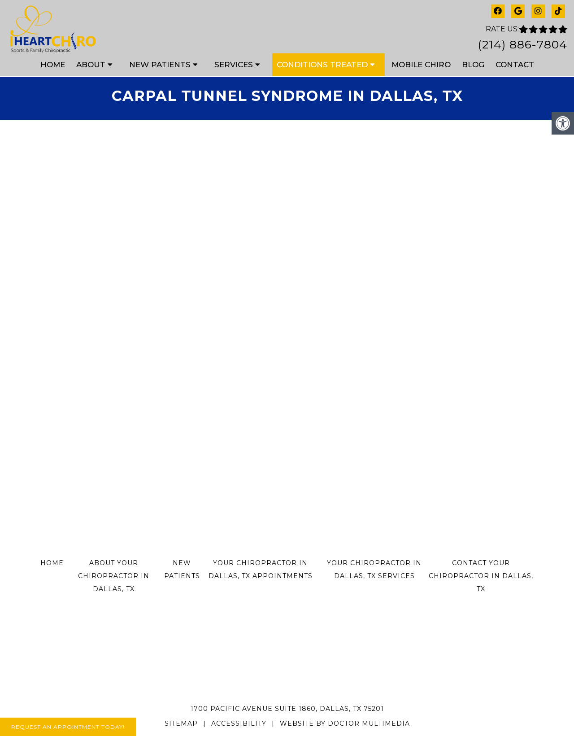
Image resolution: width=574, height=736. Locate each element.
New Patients (160, 64)
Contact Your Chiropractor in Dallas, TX (481, 576)
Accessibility (238, 723)
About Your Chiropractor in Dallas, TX (113, 576)
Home (52, 64)
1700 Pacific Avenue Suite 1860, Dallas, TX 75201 (287, 709)
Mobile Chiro (421, 64)
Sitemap (181, 723)
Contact (515, 64)
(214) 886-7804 (522, 44)
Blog (473, 64)
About (90, 64)
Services (233, 64)
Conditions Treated (322, 64)
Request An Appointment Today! (68, 726)
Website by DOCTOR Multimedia (345, 723)
